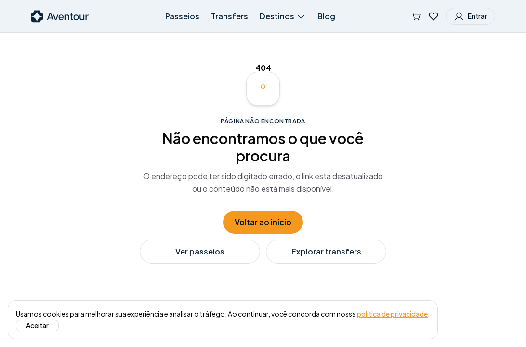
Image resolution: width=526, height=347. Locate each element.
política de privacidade (392, 313)
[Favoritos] (433, 16)
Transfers (229, 16)
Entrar (470, 16)
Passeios (182, 16)
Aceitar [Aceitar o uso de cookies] (37, 325)
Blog (326, 16)
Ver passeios (199, 251)
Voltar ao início (263, 222)
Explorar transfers (326, 251)
